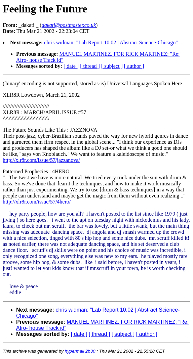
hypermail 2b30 (80, 351)
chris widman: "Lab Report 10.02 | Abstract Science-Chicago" (111, 42)
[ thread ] (90, 66)
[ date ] (71, 66)
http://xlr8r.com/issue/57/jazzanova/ (41, 160)
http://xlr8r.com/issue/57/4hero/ (37, 202)
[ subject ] (112, 66)
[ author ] (134, 66)
